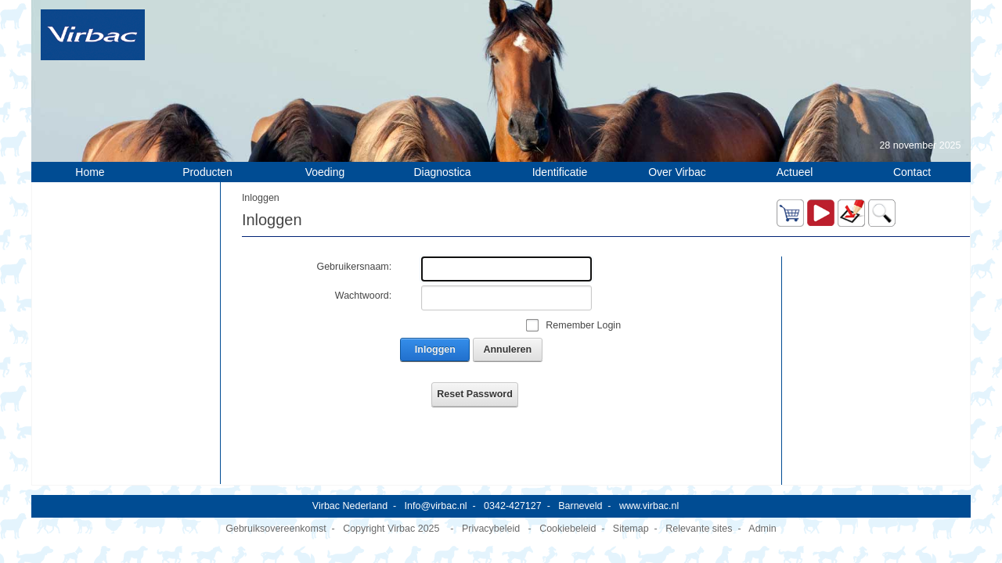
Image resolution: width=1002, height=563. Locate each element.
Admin (762, 519)
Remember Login (583, 325)
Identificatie (560, 172)
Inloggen (435, 349)
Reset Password (474, 394)
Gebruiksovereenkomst (275, 519)
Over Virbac (677, 172)
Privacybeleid (491, 519)
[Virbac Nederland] (93, 34)
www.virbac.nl (649, 496)
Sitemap (631, 519)
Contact (912, 172)
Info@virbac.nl (436, 496)
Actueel (795, 172)
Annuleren (507, 349)
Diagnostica (441, 172)
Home (89, 172)
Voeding (325, 172)
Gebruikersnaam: (353, 266)
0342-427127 (513, 496)
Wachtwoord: (363, 295)
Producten (207, 172)
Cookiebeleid (567, 519)
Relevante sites (698, 519)
